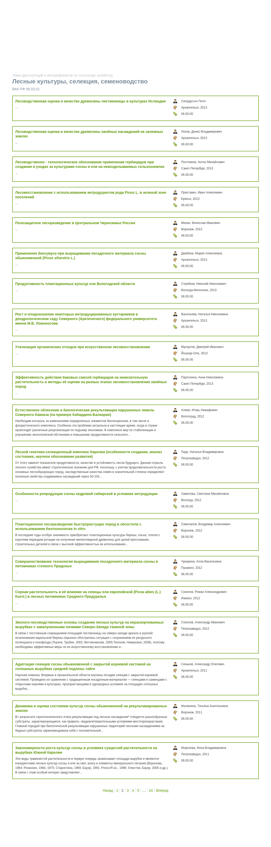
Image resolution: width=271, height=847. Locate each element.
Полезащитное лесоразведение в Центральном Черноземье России (75, 223)
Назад (108, 790)
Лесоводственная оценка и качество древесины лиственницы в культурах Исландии (90, 101)
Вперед (162, 790)
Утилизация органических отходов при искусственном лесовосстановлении (82, 347)
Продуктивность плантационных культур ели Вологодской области (75, 284)
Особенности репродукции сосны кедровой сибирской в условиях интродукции (86, 494)
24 (151, 790)
